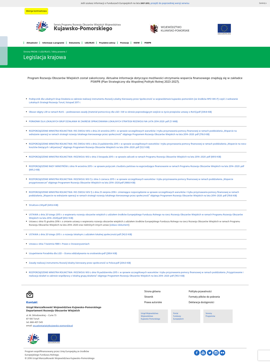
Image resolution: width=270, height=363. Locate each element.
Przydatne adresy (107, 43)
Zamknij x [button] (263, 3)
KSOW (137, 43)
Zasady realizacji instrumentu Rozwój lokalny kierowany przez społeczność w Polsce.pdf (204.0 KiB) (80, 263)
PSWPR (147, 43)
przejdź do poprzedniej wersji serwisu (169, 3)
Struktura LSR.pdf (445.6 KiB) (43, 205)
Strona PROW (30, 52)
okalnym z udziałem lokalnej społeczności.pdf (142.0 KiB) (103, 235)
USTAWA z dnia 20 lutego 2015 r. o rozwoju (51, 235)
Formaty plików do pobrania (204, 297)
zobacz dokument (119, 225)
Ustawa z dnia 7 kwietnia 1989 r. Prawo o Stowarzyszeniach (59, 244)
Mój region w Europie (4, 50)
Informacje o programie (53, 43)
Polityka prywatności (200, 292)
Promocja (124, 43)
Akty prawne (58, 52)
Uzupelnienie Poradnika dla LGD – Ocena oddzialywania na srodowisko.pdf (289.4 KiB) (73, 254)
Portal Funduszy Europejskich (178, 316)
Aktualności (32, 43)
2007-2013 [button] (145, 3)
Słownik (148, 297)
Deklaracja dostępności (201, 302)
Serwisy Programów (210, 315)
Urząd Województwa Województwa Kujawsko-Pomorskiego (150, 316)
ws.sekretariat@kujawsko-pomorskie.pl (53, 326)
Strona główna (152, 292)
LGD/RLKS (89, 43)
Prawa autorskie (153, 302)
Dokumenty (74, 43)
